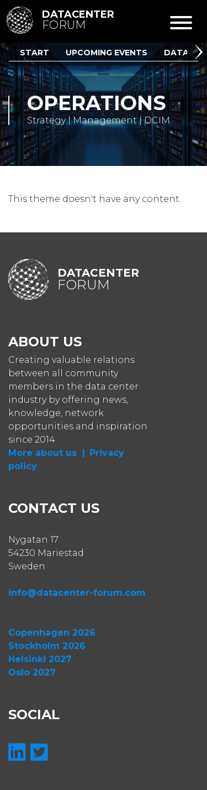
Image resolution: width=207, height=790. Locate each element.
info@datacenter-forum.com (77, 593)
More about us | (46, 453)
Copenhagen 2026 (51, 632)
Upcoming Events (106, 53)
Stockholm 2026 (47, 646)
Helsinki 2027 (40, 659)
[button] (200, 53)
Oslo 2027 (32, 672)
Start (34, 53)
